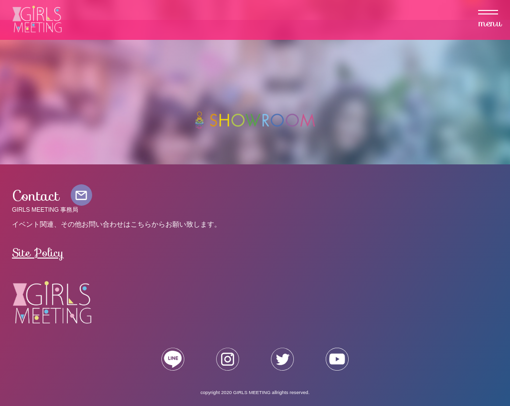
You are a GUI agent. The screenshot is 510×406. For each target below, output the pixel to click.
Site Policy (38, 252)
